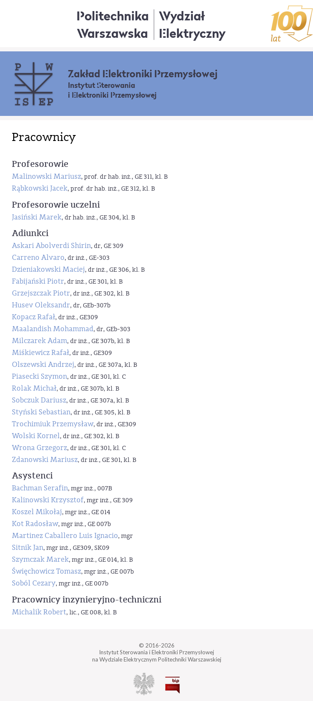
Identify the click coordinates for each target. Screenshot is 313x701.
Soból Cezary (34, 583)
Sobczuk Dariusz (39, 400)
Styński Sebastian (41, 412)
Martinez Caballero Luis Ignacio (65, 535)
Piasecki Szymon (39, 376)
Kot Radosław (35, 523)
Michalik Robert (39, 612)
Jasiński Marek (37, 217)
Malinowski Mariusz (46, 176)
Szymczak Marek (40, 559)
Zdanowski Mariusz (45, 459)
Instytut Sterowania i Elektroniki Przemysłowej (112, 90)
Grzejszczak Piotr (41, 293)
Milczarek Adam (39, 340)
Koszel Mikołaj (37, 511)
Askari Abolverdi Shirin (51, 245)
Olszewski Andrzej (43, 364)
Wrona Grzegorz (39, 447)
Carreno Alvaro (38, 257)
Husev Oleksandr (41, 305)
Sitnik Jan (27, 547)
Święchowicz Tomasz (46, 571)
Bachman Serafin (40, 488)
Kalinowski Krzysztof (48, 499)
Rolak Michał (34, 388)
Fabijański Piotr (38, 281)
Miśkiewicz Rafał (40, 352)
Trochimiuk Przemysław (52, 423)
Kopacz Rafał (33, 316)
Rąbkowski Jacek (40, 188)
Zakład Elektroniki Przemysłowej (142, 73)
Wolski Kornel (36, 435)
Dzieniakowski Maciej (48, 269)
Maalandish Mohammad (52, 328)
